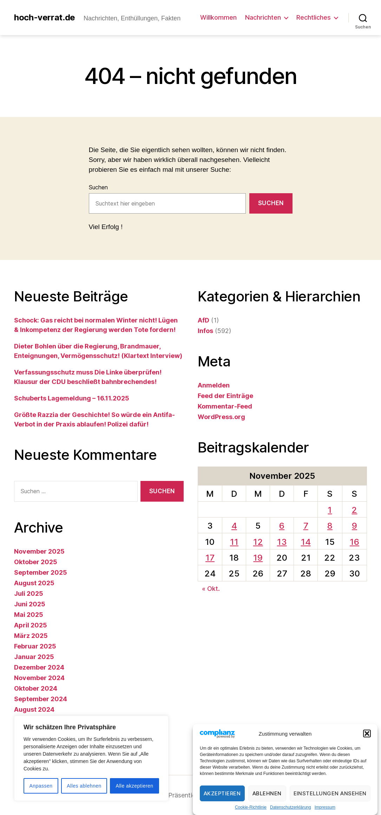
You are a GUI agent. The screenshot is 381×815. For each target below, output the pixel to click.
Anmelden (214, 385)
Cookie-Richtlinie (251, 808)
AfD (203, 320)
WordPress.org (221, 416)
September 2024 (40, 699)
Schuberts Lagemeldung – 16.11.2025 (71, 398)
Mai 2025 (28, 614)
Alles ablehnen (84, 786)
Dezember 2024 (39, 667)
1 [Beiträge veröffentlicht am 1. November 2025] (330, 510)
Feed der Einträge (225, 395)
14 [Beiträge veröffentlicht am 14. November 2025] (306, 542)
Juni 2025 (29, 604)
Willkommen (218, 17)
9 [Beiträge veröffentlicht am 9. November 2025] (354, 526)
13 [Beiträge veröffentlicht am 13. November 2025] (282, 542)
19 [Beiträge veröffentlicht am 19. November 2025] (258, 558)
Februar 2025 (35, 646)
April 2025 (30, 625)
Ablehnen (267, 793)
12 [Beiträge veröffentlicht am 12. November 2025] (258, 542)
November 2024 (39, 678)
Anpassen (40, 786)
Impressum (325, 808)
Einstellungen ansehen (330, 793)
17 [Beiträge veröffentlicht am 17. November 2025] (210, 558)
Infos (205, 330)
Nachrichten (263, 17)
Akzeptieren (222, 793)
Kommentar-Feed (225, 406)
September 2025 (40, 572)
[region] (91, 758)
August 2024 (34, 709)
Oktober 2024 (35, 688)
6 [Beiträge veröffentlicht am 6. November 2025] (281, 526)
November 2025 (39, 551)
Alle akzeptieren (134, 786)
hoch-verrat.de (44, 17)
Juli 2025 (28, 593)
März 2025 (31, 635)
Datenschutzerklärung (290, 808)
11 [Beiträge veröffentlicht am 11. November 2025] (234, 542)
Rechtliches (313, 17)
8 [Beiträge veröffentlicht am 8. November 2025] (330, 526)
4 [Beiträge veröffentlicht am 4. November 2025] (234, 526)
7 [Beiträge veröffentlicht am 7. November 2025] (305, 526)
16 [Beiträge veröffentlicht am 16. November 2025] (354, 542)
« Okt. (211, 588)
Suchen (98, 187)
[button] (366, 734)
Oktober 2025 (35, 562)
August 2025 (34, 583)
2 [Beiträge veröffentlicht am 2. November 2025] (354, 510)
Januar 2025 (34, 656)
